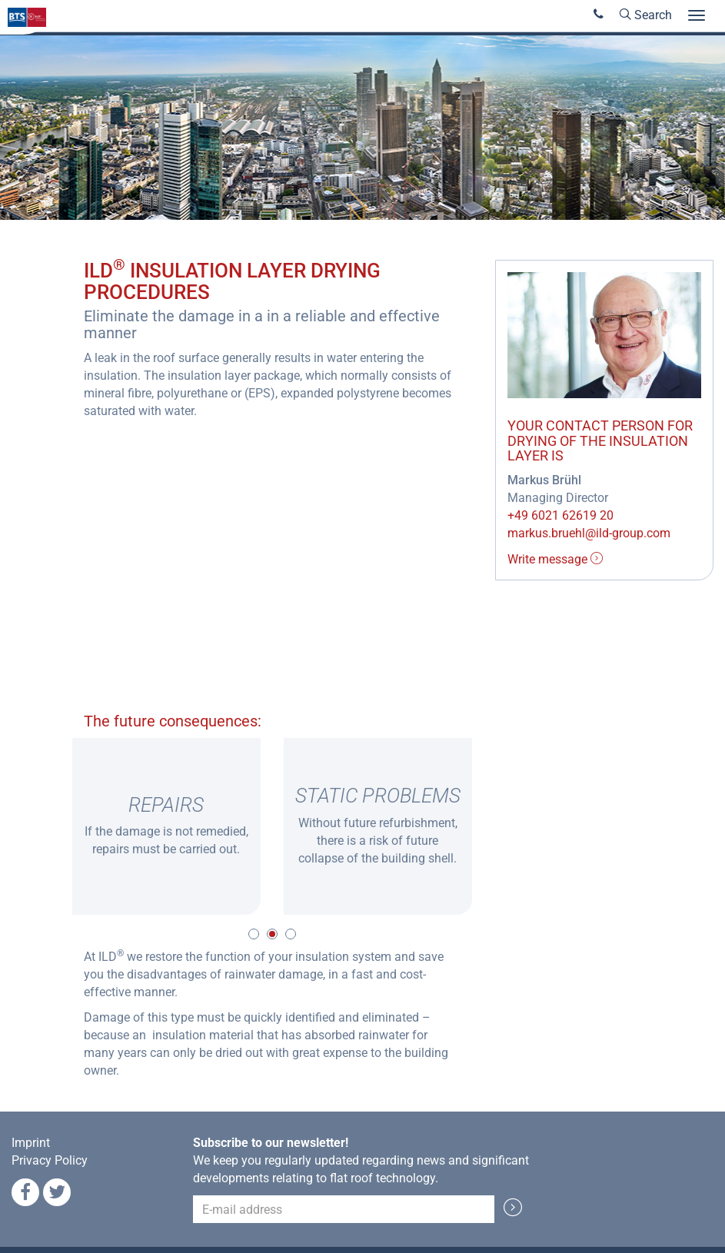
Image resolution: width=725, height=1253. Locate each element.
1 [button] (253, 934)
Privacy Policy (50, 1160)
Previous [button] (49, 826)
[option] (166, 826)
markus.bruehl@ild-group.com (588, 533)
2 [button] (272, 934)
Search (645, 15)
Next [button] (495, 826)
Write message (555, 559)
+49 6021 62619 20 (560, 515)
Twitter (57, 1192)
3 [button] (290, 934)
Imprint (31, 1142)
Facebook (25, 1192)
